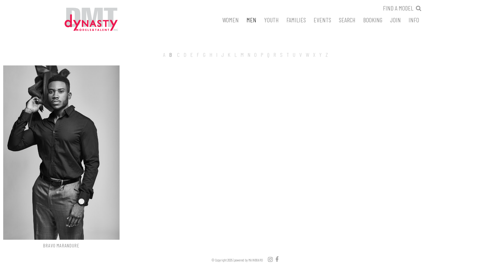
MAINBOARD (255, 260)
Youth (271, 19)
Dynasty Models (103, 20)
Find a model (398, 8)
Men (251, 19)
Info (414, 19)
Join (395, 19)
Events (322, 19)
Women (230, 19)
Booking (372, 19)
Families (296, 19)
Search (347, 19)
